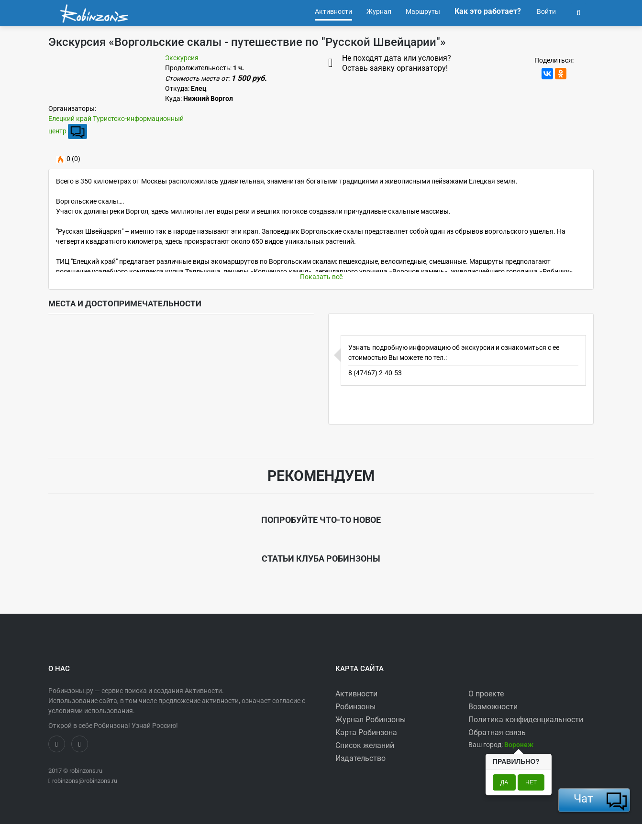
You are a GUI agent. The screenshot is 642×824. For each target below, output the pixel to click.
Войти (545, 11)
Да (504, 782)
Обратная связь (497, 732)
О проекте (486, 693)
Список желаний (364, 745)
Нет (531, 782)
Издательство (360, 758)
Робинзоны (355, 706)
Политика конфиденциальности (525, 719)
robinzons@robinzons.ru (84, 780)
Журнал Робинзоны (370, 719)
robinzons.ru (85, 770)
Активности (356, 693)
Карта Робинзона (366, 732)
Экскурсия (182, 58)
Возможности (493, 706)
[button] (578, 11)
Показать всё (321, 277)
